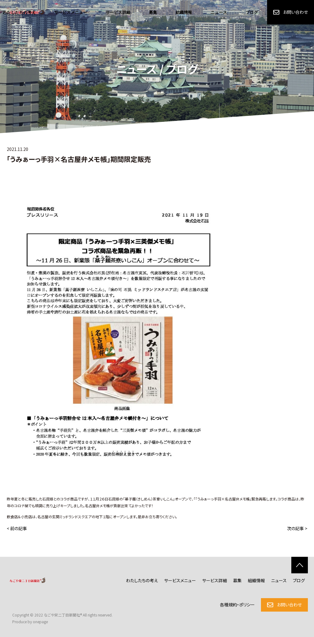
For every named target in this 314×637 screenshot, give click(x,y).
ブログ (252, 12)
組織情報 (184, 12)
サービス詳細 (118, 12)
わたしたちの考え (142, 580)
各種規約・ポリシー (237, 604)
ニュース (219, 12)
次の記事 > (297, 528)
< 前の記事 (17, 528)
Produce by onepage (30, 621)
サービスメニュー (70, 12)
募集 (153, 12)
